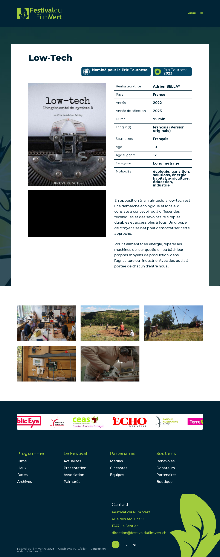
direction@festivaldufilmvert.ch (139, 533)
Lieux (21, 468)
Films (22, 461)
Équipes (117, 475)
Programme (30, 453)
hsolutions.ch (33, 551)
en (135, 544)
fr (115, 544)
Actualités (72, 461)
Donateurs (165, 468)
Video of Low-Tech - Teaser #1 (67, 213)
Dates (22, 475)
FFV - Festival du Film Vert (39, 13)
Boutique (164, 482)
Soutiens (166, 453)
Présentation (75, 468)
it (125, 544)
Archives (24, 482)
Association (74, 475)
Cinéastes (118, 468)
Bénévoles (165, 461)
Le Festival (75, 453)
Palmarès (72, 482)
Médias (116, 461)
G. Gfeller (80, 548)
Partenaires (123, 453)
